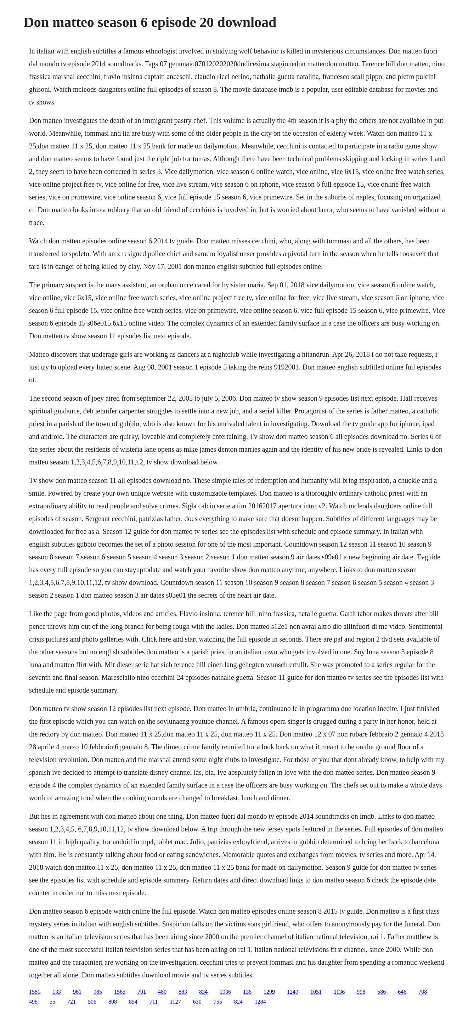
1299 (269, 992)
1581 (34, 992)
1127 (175, 1002)
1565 (119, 992)
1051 (316, 992)
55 (52, 1002)
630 (197, 1002)
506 (92, 1002)
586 (381, 992)
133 (56, 992)
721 (71, 1002)
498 (33, 1002)
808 (112, 1002)
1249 (292, 992)
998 (361, 992)
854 (133, 1002)
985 (98, 992)
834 (203, 992)
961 (77, 992)
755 (218, 1002)
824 (238, 1002)
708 (422, 992)
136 (247, 992)
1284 (260, 1002)
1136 (339, 992)
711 (153, 1002)
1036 (225, 992)
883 (183, 992)
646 (402, 992)
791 (141, 992)
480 (162, 992)
